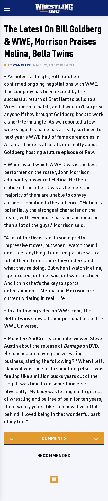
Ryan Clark (21, 65)
